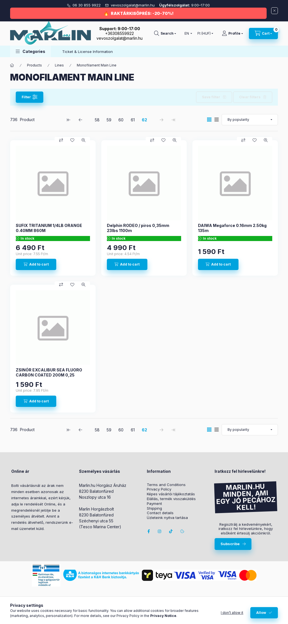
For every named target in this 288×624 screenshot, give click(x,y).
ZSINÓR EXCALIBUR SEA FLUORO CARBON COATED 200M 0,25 (49, 372)
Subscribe (230, 543)
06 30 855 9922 (87, 5)
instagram (159, 531)
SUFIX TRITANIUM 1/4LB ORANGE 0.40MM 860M (49, 228)
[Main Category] (12, 65)
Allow (261, 612)
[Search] (165, 33)
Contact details (160, 513)
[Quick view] (83, 140)
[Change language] (187, 33)
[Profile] (232, 33)
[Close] (274, 10)
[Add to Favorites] (72, 140)
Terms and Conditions (166, 485)
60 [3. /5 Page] (120, 119)
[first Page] (68, 119)
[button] (30, 51)
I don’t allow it (232, 612)
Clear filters (249, 97)
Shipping (154, 508)
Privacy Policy (159, 489)
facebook (148, 531)
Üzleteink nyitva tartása (167, 518)
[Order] (250, 119)
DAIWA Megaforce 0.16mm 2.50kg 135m (232, 228)
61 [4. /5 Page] (133, 119)
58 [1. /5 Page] (97, 119)
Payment (154, 504)
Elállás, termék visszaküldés (171, 499)
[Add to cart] (36, 264)
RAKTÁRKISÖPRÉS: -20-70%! (142, 13)
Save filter (211, 97)
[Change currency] (204, 33)
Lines (59, 65)
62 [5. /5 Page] (144, 119)
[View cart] (263, 33)
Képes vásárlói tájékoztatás (171, 494)
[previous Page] (80, 119)
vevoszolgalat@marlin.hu (133, 5)
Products (34, 65)
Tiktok (171, 531)
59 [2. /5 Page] (109, 119)
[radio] (216, 119)
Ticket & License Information (87, 51)
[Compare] (61, 140)
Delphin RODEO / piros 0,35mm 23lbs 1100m (138, 228)
